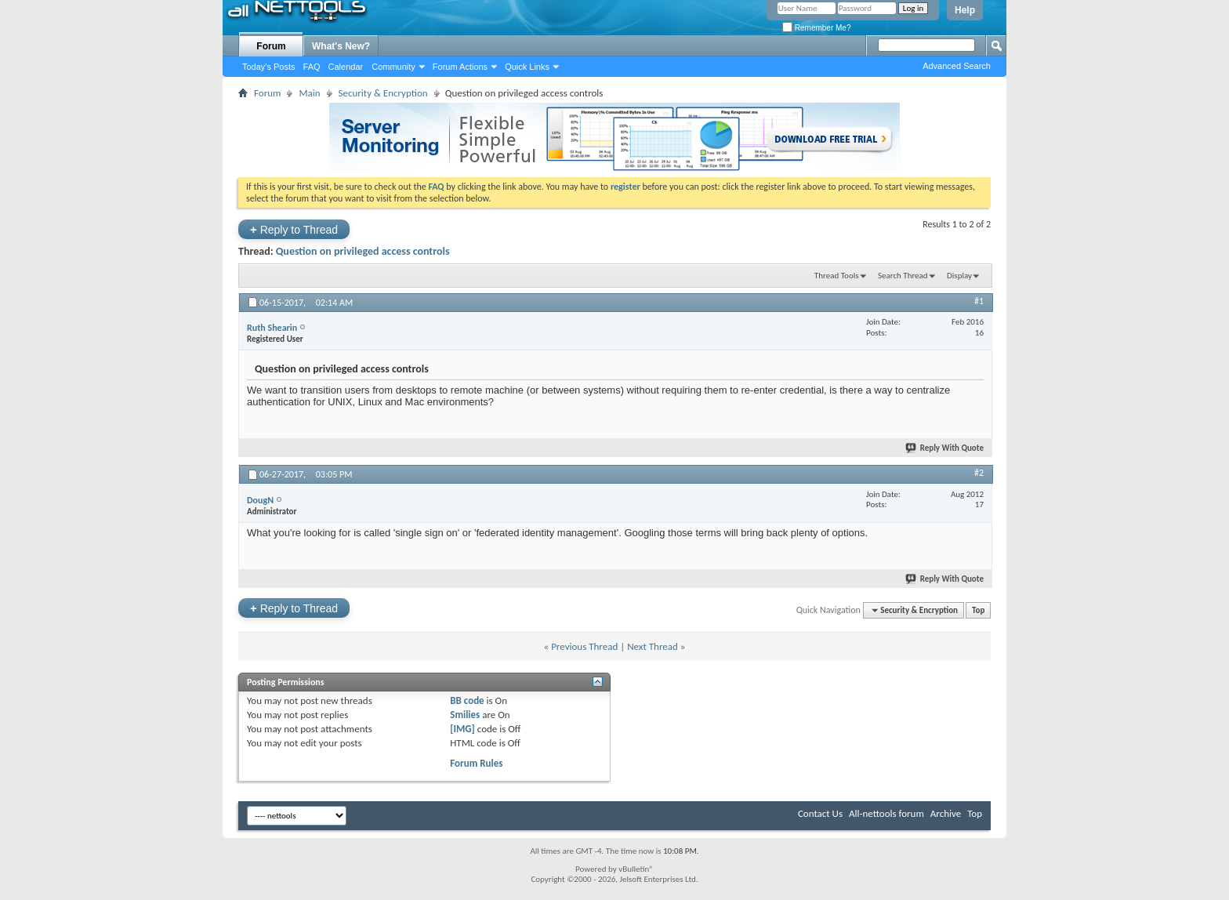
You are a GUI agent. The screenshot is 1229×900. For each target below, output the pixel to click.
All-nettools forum (886, 813)
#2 (979, 472)
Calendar (346, 66)
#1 (979, 301)
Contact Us (820, 813)
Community (393, 66)
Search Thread (903, 275)
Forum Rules (476, 763)
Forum (270, 46)
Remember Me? (816, 28)
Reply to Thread (294, 229)
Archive (945, 813)
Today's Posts (268, 66)
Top (978, 610)
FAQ (312, 66)
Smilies (465, 714)
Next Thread (652, 646)
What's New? (341, 46)
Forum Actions (460, 66)
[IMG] (462, 729)
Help (965, 10)
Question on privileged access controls (363, 251)
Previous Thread (584, 646)
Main (309, 93)
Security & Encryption (383, 93)
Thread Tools (836, 275)
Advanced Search (957, 66)
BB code (467, 700)
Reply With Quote (945, 448)
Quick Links (527, 66)
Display (959, 275)
